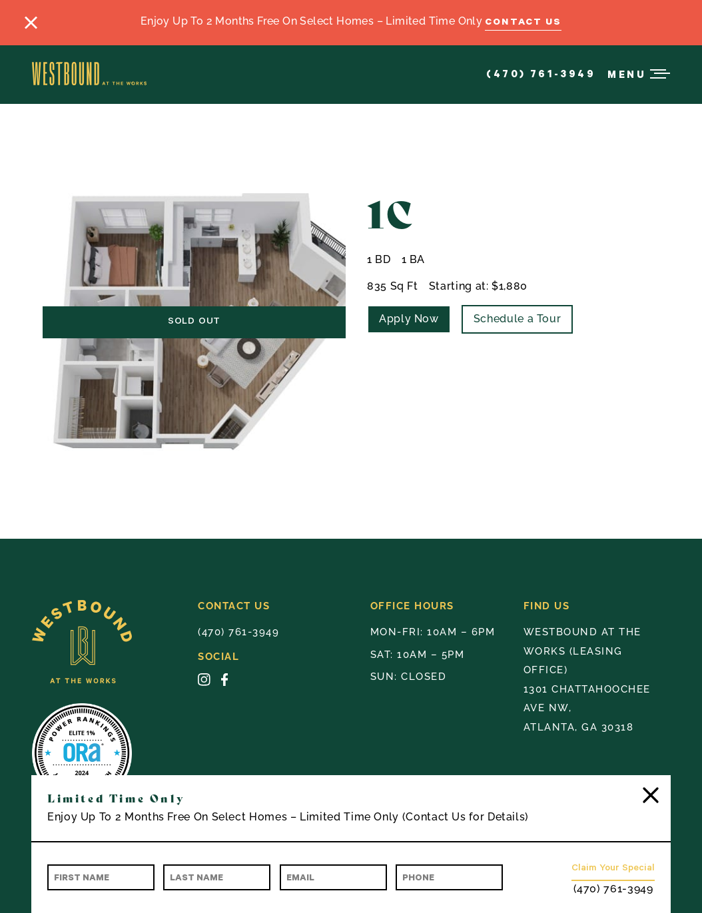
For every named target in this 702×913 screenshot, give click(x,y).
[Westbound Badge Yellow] (115, 644)
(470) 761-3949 (540, 73)
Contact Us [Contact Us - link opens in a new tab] (523, 21)
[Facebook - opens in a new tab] (224, 683)
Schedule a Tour (517, 318)
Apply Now (409, 318)
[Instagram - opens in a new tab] (204, 683)
